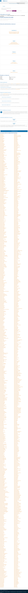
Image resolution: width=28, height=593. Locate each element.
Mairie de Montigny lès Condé (3, 399)
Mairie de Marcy (2, 370)
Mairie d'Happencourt (2, 318)
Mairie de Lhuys (16, 355)
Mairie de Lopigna (2, 360)
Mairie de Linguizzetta (16, 357)
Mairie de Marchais (16, 369)
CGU (6, 590)
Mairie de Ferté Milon (16, 332)
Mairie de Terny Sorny (16, 538)
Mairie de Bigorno (16, 180)
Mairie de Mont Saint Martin (17, 390)
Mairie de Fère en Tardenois (17, 288)
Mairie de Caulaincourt (2, 218)
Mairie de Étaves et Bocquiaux (3, 282)
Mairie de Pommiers (16, 460)
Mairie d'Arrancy (2, 151)
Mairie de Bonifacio (2, 185)
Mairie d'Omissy (16, 426)
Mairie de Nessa (2, 410)
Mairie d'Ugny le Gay (2, 546)
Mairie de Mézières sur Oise (17, 381)
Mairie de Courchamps (2, 253)
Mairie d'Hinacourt (2, 322)
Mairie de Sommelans (16, 527)
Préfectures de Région (7, 591)
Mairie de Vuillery (2, 581)
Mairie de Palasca (2, 433)
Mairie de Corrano (16, 248)
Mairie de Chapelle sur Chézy (17, 331)
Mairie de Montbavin (2, 392)
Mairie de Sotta (15, 530)
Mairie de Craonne (2, 257)
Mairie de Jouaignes (16, 327)
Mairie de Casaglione (16, 212)
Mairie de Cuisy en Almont (3, 265)
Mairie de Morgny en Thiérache (17, 401)
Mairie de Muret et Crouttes (3, 406)
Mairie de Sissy (15, 525)
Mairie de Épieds (2, 277)
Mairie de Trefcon (2, 543)
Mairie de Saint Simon (2, 498)
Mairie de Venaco (16, 556)
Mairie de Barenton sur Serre (17, 162)
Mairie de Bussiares (2, 201)
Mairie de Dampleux (2, 268)
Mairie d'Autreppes (16, 157)
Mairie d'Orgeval (16, 427)
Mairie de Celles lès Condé (17, 219)
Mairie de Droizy (16, 273)
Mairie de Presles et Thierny (17, 465)
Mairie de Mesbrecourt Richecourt (4, 380)
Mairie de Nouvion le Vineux (17, 417)
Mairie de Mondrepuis (16, 388)
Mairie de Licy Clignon (2, 356)
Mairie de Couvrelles (16, 255)
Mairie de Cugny (2, 263)
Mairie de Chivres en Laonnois (3, 236)
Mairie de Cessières (16, 222)
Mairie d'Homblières (16, 323)
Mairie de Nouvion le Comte (3, 417)
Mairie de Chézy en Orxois (3, 234)
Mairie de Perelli (16, 442)
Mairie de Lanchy (2, 339)
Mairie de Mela (15, 377)
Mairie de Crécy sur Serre (16, 258)
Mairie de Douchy (16, 272)
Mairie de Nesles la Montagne (17, 409)
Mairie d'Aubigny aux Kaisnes (17, 154)
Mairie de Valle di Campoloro (17, 549)
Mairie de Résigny (16, 477)
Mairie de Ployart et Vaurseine (17, 457)
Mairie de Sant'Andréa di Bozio (17, 507)
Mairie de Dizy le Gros (16, 270)
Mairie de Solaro (16, 526)
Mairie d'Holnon (2, 323)
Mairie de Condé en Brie (2, 245)
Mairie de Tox (15, 541)
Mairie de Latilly (2, 343)
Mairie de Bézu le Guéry (2, 178)
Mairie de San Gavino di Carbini (17, 503)
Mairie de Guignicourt (16, 315)
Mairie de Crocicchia (2, 260)
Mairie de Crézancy (16, 259)
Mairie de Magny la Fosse (17, 367)
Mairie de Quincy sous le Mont (17, 472)
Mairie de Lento (2, 350)
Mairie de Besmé (2, 176)
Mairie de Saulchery (16, 514)
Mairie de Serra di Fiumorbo (3, 521)
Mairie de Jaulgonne (2, 326)
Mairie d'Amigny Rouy (16, 144)
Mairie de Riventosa (2, 480)
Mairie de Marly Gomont (16, 374)
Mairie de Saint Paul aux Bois (3, 496)
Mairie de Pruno (16, 469)
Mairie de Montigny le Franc (3, 398)
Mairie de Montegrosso (16, 393)
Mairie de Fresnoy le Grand (3, 300)
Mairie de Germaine (2, 305)
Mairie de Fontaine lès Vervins (17, 294)
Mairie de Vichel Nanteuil (16, 566)
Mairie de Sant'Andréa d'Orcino (3, 507)
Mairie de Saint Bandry (16, 490)
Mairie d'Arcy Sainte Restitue (3, 149)
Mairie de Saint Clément (16, 491)
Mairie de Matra (2, 375)
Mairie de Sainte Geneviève (3, 500)
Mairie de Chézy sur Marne (17, 234)
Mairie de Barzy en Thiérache (3, 163)
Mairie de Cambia (16, 204)
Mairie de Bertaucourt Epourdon (3, 174)
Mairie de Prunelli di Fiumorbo (3, 469)
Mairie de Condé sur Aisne (17, 245)
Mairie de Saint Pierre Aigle (17, 496)
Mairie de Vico (1, 567)
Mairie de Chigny (2, 235)
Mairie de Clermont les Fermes (3, 241)
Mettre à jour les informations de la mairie (4, 20)
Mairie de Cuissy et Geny (16, 264)
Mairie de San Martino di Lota (17, 505)
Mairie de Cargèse (2, 210)
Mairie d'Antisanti (2, 147)
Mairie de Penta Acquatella (17, 441)
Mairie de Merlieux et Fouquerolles (18, 379)
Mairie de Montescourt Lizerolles (3, 394)
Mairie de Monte (2, 393)
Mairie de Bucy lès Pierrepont (3, 199)
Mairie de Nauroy (2, 409)
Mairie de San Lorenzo (2, 505)
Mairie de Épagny (16, 275)
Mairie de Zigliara (2, 585)
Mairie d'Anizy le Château (3, 146)
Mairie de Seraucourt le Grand (17, 518)
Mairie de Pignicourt (16, 453)
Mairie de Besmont (16, 176)
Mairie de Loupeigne (16, 361)
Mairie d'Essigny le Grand (3, 280)
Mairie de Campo (16, 206)
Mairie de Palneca (16, 433)
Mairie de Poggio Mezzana (3, 459)
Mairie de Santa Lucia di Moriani (17, 508)
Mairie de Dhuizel (2, 270)
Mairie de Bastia (16, 165)
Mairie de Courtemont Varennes (17, 254)
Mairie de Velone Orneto (3, 556)
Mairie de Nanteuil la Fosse (3, 408)
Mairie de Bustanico (16, 201)
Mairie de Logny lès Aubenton (3, 359)
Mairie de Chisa (15, 235)
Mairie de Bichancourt (2, 179)
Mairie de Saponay (2, 512)
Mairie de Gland (2, 308)
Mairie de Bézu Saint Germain (17, 178)
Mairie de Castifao (2, 216)
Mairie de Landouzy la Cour (3, 340)
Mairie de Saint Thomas (2, 499)
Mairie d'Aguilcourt (2, 136)
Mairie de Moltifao (2, 385)
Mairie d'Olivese (2, 423)
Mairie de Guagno (16, 314)
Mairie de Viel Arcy (16, 567)
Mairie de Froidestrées (16, 301)
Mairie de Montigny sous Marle (17, 399)
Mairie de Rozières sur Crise (3, 487)
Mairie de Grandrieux (16, 311)
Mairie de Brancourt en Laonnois (3, 191)
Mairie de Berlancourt (2, 172)
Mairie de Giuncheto (2, 307)
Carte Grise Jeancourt (14, 62)
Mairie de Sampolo (2, 502)
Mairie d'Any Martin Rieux (17, 147)
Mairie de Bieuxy (16, 179)
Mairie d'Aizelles (16, 137)
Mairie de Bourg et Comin (3, 189)
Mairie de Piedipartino (16, 448)
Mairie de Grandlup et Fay (3, 311)
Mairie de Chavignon (16, 229)
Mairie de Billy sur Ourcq (16, 181)
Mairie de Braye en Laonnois (3, 193)
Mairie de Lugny (16, 363)
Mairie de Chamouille (2, 224)
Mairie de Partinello (2, 439)
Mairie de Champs (16, 224)
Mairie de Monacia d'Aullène (17, 385)
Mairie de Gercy (2, 304)
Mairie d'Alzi (1, 142)
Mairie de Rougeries (2, 485)
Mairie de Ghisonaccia (16, 305)
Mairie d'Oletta (15, 422)
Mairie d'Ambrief (16, 143)
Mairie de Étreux (16, 284)
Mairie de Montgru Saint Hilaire (17, 395)
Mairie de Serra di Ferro (16, 520)
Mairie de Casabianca (2, 212)
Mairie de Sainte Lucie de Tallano (17, 500)
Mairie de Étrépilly (2, 284)
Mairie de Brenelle (16, 194)
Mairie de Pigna (2, 453)
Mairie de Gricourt (2, 312)
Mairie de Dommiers (2, 271)
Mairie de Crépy (2, 259)
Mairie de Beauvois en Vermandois (4, 168)
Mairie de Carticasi (16, 211)
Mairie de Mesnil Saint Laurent (17, 380)
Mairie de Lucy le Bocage (3, 363)
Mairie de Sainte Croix (16, 499)
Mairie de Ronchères (2, 483)
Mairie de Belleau (16, 169)
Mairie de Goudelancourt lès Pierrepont (4, 309)
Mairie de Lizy (15, 358)
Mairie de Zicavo (16, 584)
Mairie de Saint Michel (2, 495)
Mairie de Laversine (16, 345)
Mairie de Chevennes (16, 232)
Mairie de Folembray (2, 293)
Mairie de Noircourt (2, 415)
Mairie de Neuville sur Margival (17, 412)
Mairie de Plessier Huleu (2, 347)
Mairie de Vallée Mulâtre (3, 337)
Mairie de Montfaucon (16, 394)
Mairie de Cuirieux (16, 263)
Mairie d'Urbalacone (16, 546)
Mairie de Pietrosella (16, 451)
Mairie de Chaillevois (16, 223)
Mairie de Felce (15, 287)
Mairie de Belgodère (2, 169)
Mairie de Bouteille (16, 330)
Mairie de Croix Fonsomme (17, 260)
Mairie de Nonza (16, 415)
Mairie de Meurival (2, 381)
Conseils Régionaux (2, 591)
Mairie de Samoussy (16, 501)
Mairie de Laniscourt (16, 341)
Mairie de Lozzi (1, 362)
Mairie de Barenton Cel (2, 162)
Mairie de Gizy (15, 307)
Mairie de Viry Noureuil (2, 577)
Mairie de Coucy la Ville (2, 250)
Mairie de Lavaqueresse (16, 344)
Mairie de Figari (2, 290)
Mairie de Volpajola (16, 579)
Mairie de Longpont (16, 359)
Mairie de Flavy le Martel (16, 291)
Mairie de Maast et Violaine (17, 365)
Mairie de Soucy (2, 531)
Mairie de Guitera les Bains (17, 316)
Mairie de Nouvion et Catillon (17, 416)
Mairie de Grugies (2, 314)
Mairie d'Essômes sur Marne (17, 281)
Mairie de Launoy (16, 343)
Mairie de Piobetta (16, 454)
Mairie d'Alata (1, 139)
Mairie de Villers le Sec (2, 575)
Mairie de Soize (2, 526)
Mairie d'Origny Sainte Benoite (17, 428)
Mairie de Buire (15, 199)
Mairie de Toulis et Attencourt (3, 541)
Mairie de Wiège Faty (16, 582)
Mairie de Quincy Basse (2, 472)
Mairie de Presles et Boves (3, 465)
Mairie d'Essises (2, 281)
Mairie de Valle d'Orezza (2, 549)
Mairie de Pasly (15, 439)
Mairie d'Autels (1, 351)
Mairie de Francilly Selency (17, 298)
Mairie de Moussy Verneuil (3, 404)
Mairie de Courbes (16, 252)
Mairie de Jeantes (16, 326)
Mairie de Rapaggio (2, 474)
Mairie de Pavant (2, 441)
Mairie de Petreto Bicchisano (3, 444)
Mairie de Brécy (2, 194)
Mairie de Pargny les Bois (3, 438)
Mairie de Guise (2, 316)
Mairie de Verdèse (16, 560)
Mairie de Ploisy (15, 456)
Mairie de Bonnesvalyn (2, 186)
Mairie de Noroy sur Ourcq (3, 416)
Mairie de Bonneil (16, 185)
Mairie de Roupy (16, 485)
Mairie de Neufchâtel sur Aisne (17, 410)
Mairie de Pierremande (2, 449)
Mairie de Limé (1, 357)
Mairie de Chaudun (16, 228)
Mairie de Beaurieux (2, 167)
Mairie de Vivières (16, 578)
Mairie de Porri (1, 463)
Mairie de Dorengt (2, 272)
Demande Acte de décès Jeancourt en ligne (14, 33)
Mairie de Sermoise (2, 520)
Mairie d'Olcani (1, 422)
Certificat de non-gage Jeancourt (14, 63)
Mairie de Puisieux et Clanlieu (17, 470)
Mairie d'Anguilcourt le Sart (17, 145)
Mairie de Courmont (2, 254)
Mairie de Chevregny (2, 233)
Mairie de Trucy (2, 544)
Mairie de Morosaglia (2, 402)
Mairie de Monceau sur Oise (3, 388)
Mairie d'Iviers (15, 325)
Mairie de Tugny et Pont (16, 544)
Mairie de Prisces (16, 466)
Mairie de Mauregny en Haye (17, 375)
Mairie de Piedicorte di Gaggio (3, 447)
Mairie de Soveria (2, 532)
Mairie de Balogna (2, 160)
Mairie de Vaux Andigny (2, 554)
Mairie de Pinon (2, 454)
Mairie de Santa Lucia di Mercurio (4, 508)
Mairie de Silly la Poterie (2, 523)
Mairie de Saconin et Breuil (17, 489)
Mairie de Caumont (16, 218)
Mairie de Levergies (16, 354)
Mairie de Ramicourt (16, 473)
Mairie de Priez (1, 466)
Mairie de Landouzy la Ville (17, 340)
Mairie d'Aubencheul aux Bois (17, 153)
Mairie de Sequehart (16, 517)
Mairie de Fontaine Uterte (17, 295)
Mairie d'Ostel (15, 430)
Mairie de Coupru (2, 252)
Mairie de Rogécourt (16, 481)
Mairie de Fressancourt (16, 300)
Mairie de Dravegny (2, 273)
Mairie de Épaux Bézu (16, 276)
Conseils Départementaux (13, 591)
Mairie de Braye (15, 192)
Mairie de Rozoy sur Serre (3, 488)
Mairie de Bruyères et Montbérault (4, 197)
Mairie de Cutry (15, 265)
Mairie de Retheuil (16, 478)
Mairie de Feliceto (2, 288)
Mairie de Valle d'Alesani (16, 548)
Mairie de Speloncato (16, 532)
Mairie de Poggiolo (16, 459)
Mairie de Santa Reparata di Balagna (4, 511)
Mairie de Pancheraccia (2, 434)
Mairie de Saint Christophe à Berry (4, 491)
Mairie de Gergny (16, 304)
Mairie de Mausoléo (2, 376)
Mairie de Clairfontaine (16, 239)
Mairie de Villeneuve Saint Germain (18, 572)
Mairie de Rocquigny (2, 481)
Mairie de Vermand (16, 561)
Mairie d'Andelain (2, 145)
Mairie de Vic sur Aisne (2, 566)
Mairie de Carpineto (2, 211)
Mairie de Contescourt (16, 246)
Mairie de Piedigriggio (2, 448)
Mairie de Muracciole (2, 405)
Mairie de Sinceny (2, 524)
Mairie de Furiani (16, 302)
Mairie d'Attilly (1, 153)
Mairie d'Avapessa (16, 158)
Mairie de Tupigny (2, 545)
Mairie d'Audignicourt (16, 155)
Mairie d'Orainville (2, 427)
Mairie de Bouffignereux (3, 188)
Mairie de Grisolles (16, 312)
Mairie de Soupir (16, 531)
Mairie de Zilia (15, 585)
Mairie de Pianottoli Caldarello (3, 446)
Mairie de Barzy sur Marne (17, 163)
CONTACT (1, 590)
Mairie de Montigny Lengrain (17, 398)
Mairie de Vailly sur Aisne (3, 548)
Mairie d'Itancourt (2, 325)
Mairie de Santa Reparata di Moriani (18, 511)
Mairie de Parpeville (16, 438)
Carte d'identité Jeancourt (14, 42)
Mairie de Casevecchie (2, 214)
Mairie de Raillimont (2, 473)
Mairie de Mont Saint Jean (3, 390)
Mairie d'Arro (15, 151)
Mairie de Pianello (2, 445)
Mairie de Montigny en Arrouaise (3, 397)
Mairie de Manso (2, 369)
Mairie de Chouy (16, 237)
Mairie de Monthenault (2, 396)
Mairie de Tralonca (2, 542)
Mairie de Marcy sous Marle (17, 370)
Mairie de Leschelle (16, 351)
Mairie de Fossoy (2, 297)
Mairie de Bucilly (16, 198)
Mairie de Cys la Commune (17, 266)
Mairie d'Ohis (15, 421)
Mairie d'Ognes (2, 421)
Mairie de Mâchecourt (2, 366)
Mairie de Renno (2, 477)
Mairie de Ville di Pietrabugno (3, 571)
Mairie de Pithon (16, 455)
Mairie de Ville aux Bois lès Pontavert (4, 338)
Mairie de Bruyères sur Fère (17, 197)
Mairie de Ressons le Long (3, 478)
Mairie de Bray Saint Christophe (3, 192)
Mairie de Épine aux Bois (16, 329)
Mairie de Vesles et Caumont (3, 564)
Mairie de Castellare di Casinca (17, 214)
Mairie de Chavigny (2, 230)
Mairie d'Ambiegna (16, 142)
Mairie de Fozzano (2, 298)
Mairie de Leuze (2, 354)
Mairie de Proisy (2, 467)
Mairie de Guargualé (2, 315)
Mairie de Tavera (16, 537)
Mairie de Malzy (2, 368)
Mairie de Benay (2, 171)
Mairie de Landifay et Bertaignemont (18, 339)
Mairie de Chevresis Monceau (17, 233)
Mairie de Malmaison (2, 334)
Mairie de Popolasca (16, 462)
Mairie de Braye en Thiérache (17, 193)
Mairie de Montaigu (16, 391)
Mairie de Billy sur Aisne (2, 181)
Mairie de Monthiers (16, 396)
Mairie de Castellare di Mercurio (3, 215)
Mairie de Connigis (2, 246)
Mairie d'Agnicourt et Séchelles (17, 135)
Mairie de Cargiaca (16, 210)
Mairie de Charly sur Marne (17, 225)
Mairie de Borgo (2, 187)
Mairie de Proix (15, 467)
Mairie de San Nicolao (2, 506)
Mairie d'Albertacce (16, 139)
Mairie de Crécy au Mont (3, 258)
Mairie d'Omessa (2, 426)
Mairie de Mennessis (2, 378)
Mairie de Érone (15, 278)
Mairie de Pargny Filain (2, 437)
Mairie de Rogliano (2, 482)
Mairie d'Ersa (1, 279)
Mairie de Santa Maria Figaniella (17, 509)
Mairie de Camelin (2, 205)
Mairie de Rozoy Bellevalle (17, 487)
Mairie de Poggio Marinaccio (17, 458)
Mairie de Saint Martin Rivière (17, 494)
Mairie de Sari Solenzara (2, 513)
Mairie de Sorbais (16, 529)
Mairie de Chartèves (16, 226)
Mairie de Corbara (2, 247)
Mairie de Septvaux (2, 517)
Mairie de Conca (2, 244)
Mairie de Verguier (16, 348)
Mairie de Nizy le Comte (16, 413)
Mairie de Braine (16, 190)
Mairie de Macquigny (2, 367)
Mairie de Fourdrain (16, 297)
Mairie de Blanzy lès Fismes (17, 182)
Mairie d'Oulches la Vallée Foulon (17, 431)
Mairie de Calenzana (16, 203)
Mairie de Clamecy (2, 240)
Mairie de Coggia (16, 241)
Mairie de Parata (16, 435)
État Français (24, 591)
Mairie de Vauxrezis (2, 555)
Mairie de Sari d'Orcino (16, 512)
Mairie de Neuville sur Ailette (3, 412)
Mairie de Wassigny (16, 581)
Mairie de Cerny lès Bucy (3, 221)
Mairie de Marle (2, 374)
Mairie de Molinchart (16, 384)
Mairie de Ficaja (2, 289)
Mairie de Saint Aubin (2, 490)
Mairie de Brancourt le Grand (17, 191)
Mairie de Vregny (16, 580)
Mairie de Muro (15, 406)
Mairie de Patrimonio (16, 440)
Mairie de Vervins (2, 563)
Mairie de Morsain (16, 402)
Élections (1, 592)
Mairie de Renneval (16, 476)
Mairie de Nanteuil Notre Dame (17, 408)
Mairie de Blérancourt (2, 183)
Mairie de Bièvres (2, 180)
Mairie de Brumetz (2, 196)
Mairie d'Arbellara (16, 148)
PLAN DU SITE (4, 590)
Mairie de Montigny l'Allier (17, 397)
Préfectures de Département (19, 591)
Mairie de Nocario (2, 414)
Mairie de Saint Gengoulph (17, 493)
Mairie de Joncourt (2, 327)
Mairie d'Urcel (1, 547)
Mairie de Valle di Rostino (17, 550)
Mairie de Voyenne (2, 580)
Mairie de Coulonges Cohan (17, 251)
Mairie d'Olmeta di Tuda (16, 424)
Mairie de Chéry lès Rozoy (3, 232)
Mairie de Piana (15, 444)
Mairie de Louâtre (2, 361)
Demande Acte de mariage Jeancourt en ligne (14, 32)
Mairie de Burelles (16, 200)
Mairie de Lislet (2, 358)
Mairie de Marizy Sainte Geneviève (18, 373)
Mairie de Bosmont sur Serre (17, 187)
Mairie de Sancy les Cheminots (17, 506)
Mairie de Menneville (16, 378)
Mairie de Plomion (2, 457)
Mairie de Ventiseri (16, 559)
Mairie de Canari (16, 207)
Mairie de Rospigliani (2, 484)
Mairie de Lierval (16, 356)
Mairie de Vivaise (16, 577)
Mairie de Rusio (15, 488)
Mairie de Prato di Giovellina (17, 464)
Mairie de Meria (2, 379)
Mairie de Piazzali (16, 446)
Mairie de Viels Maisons (2, 568)
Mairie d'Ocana (15, 419)
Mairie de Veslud (16, 564)
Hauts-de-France (18, 83)
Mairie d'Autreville (2, 158)
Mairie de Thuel (2, 348)
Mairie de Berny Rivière (16, 173)
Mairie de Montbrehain (16, 392)
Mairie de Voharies (2, 579)
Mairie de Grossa (16, 313)
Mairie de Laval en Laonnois (3, 344)
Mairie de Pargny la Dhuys (17, 437)
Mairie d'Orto (1, 429)
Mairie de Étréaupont (2, 283)
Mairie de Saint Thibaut (16, 498)
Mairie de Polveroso (2, 460)
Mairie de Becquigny (16, 168)
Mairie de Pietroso (2, 452)
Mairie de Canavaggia (2, 208)
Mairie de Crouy (16, 261)
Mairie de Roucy (16, 484)
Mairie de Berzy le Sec (16, 175)
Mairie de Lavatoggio (2, 345)
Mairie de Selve (2, 336)
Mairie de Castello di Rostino (17, 215)
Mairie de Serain (2, 518)
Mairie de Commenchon (16, 243)
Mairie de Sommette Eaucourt (17, 528)
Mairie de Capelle (2, 331)
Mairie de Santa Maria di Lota (3, 509)
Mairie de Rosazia (16, 483)
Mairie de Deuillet (16, 269)
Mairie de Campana (16, 205)
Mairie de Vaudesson (16, 553)
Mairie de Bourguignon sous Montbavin (4, 190)
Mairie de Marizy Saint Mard (3, 373)
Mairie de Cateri (15, 217)
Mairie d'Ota (1, 431)
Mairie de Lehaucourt (16, 349)
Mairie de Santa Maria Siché (17, 510)
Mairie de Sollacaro (2, 527)
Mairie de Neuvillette (2, 413)
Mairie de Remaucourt (16, 475)
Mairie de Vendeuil (16, 557)
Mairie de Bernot (2, 173)
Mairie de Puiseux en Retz (3, 470)
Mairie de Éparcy (2, 276)
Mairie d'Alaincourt (2, 138)
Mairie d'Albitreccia (2, 140)
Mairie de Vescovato (16, 563)
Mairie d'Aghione (2, 135)
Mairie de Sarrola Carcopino (17, 513)
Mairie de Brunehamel (16, 196)
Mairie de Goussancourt (16, 309)
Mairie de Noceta (16, 414)
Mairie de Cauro (2, 219)
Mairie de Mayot (16, 376)
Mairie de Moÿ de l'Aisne (16, 404)
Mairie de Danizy (16, 268)
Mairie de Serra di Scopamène (17, 521)
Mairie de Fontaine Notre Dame (3, 295)
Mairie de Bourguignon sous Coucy (18, 189)
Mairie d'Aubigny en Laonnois (3, 155)
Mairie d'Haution (16, 321)
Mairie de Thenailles (2, 539)
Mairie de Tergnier (2, 538)
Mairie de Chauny (2, 229)
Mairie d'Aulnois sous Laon (17, 156)
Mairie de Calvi (1, 204)
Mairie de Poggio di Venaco (3, 458)
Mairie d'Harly (1, 320)
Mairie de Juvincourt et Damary (3, 329)
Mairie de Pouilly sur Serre (3, 464)
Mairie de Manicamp (16, 368)
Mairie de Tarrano (2, 536)
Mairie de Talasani (16, 534)
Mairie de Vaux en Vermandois (17, 554)
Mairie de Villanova (2, 570)
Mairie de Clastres (16, 240)
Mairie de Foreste (16, 296)
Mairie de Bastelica (16, 164)
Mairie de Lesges (16, 352)
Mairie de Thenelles (16, 539)
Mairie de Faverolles (16, 286)
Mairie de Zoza (15, 586)
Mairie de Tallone (2, 535)
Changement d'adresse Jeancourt (14, 72)
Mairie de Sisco (15, 524)
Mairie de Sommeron (2, 528)
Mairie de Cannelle (16, 208)
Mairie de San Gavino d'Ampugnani (4, 503)
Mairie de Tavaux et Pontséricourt (4, 537)
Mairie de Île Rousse (2, 330)
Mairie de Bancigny (16, 160)
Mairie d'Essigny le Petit (16, 280)
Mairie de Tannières (16, 535)
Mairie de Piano (15, 445)
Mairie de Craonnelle (16, 257)
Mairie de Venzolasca (2, 560)
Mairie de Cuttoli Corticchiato (3, 266)
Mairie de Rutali (2, 489)
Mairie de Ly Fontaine (2, 365)
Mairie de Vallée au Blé (16, 336)
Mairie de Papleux (2, 435)
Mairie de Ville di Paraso (16, 570)
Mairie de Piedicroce (16, 447)
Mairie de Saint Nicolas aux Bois (17, 495)
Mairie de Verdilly (2, 561)
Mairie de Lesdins (2, 352)
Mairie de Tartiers (16, 536)
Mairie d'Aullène (2, 156)
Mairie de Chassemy (2, 227)
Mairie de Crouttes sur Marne (3, 261)
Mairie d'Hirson (15, 322)
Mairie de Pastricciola (2, 440)
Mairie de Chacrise (2, 223)
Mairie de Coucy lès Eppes (3, 251)
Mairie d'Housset (16, 324)
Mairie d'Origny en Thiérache (3, 428)
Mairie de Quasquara (2, 471)
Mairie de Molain (2, 384)
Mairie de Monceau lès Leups (17, 387)
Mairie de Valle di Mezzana (3, 550)
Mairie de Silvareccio (16, 523)
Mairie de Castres (2, 217)
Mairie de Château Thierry (17, 227)
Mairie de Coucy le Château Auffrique (18, 250)
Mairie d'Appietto (2, 148)
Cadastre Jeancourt (14, 53)
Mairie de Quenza (16, 471)
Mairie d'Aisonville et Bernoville (17, 136)
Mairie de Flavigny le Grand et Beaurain (4, 291)
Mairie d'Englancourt (2, 275)
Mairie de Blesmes (16, 183)
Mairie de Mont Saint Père (3, 391)
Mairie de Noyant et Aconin (3, 419)
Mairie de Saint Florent (2, 493)
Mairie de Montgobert (2, 395)
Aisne (11, 83)
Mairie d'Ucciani (15, 545)
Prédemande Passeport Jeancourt (14, 43)
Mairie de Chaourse (2, 225)
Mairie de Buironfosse (2, 200)
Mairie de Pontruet (2, 462)
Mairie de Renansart (2, 476)
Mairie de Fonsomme (16, 293)
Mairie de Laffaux (16, 338)
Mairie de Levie (2, 355)
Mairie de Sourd (16, 347)
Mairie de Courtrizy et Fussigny (3, 255)
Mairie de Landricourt (2, 341)
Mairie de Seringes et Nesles (3, 519)
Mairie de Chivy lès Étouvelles (3, 237)
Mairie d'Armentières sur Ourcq (17, 150)
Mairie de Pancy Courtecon (17, 434)
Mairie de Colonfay (2, 243)
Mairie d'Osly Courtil (2, 430)
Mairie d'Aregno (16, 149)
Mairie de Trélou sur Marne (17, 543)
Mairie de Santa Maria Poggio (3, 510)
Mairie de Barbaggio (2, 161)
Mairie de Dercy (2, 269)
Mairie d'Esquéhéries (16, 279)
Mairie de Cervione (2, 222)
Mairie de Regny (2, 475)
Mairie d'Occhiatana (2, 420)
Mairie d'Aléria (15, 140)
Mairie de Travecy (16, 542)
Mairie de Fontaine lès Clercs (3, 294)
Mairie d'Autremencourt (3, 157)
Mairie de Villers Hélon (16, 574)
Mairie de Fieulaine (16, 289)
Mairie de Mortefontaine (16, 403)
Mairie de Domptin (16, 271)
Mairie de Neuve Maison (3, 411)
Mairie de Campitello (2, 206)
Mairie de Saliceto (2, 501)
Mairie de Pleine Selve (2, 456)
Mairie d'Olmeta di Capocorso (3, 424)
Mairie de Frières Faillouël (3, 301)
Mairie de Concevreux (16, 244)
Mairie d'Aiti (1, 137)
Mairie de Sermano (16, 519)
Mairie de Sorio (2, 530)
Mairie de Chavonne (16, 230)
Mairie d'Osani (15, 429)
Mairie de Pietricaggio (2, 451)
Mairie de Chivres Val (16, 236)
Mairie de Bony (15, 186)
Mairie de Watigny (2, 582)
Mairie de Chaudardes (2, 228)
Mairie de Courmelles (16, 253)
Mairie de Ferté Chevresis (3, 332)
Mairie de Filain (15, 290)
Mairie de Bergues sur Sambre (17, 171)
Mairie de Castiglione (16, 216)
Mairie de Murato (16, 405)
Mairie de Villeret (2, 573)
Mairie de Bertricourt (2, 175)
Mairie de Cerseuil (16, 221)
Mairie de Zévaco (2, 584)
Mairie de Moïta (15, 383)
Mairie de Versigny (16, 562)
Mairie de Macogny (16, 366)
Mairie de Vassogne (16, 552)
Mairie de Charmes (2, 226)
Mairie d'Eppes (15, 277)
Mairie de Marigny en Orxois (17, 372)
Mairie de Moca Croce (2, 383)
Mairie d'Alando (15, 138)
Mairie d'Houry (2, 324)
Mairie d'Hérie (15, 333)
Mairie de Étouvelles (16, 282)
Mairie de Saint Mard (2, 494)
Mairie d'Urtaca (15, 547)
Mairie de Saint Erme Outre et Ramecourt (4, 492)
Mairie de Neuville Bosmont (17, 334)
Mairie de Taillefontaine (2, 534)
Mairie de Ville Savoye (16, 571)
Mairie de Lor (15, 360)
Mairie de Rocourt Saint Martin (17, 480)
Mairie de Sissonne (2, 525)
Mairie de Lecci (1, 349)
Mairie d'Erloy (1, 278)
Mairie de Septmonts (16, 516)
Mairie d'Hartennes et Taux (17, 320)
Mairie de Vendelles (2, 557)
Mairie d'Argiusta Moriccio (3, 150)
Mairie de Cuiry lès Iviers (3, 264)
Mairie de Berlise (16, 172)
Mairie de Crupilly (2, 262)
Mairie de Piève (15, 452)
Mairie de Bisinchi (2, 182)
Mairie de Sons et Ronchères (3, 529)
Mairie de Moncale (2, 386)
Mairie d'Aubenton (2, 154)
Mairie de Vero (1, 562)
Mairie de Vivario (2, 578)
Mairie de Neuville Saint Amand (17, 411)
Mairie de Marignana (2, 372)
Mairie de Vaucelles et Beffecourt (3, 553)
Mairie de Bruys (2, 198)
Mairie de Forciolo (2, 296)
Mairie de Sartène (2, 514)
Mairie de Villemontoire (2, 572)
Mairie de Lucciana (16, 362)
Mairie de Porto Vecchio (16, 463)
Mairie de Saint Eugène (16, 492)
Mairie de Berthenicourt (16, 174)
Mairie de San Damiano (16, 502)
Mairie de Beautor (16, 167)
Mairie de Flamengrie (2, 333)
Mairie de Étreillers (16, 283)
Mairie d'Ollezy (15, 423)
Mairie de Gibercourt (16, 306)
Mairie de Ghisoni (2, 306)
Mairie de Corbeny (16, 247)
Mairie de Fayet (2, 287)
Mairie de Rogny (16, 482)
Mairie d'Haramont (16, 318)
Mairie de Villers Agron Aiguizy (17, 573)
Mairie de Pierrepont (16, 449)
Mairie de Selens (2, 516)
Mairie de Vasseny (2, 552)
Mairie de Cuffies (16, 262)
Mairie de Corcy (2, 248)
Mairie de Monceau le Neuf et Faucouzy (18, 386)
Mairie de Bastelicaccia (2, 165)
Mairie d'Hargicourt (16, 319)
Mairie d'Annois (15, 146)
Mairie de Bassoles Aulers (3, 164)
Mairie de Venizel (2, 559)
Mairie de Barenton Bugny (17, 161)
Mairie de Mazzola (2, 377)
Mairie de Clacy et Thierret (3, 239)
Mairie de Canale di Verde (3, 207)
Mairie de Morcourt (2, 401)
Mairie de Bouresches (16, 188)
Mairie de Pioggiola (2, 455)
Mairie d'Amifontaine (2, 144)
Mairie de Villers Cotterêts (3, 574)
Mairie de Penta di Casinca (3, 442)
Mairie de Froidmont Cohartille (3, 302)
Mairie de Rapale (16, 474)
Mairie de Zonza (2, 586)
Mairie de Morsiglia (2, 403)
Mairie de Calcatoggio (2, 203)
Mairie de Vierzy (16, 568)
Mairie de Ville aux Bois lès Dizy (17, 337)
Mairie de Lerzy (15, 350)
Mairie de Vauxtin (16, 555)
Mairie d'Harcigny (2, 319)
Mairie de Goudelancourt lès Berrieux (18, 308)
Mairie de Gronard (2, 313)
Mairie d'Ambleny (2, 143)
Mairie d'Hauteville (2, 321)
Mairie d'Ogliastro (16, 420)
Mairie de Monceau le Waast (3, 387)
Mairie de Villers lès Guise (17, 575)
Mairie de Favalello (2, 286)
